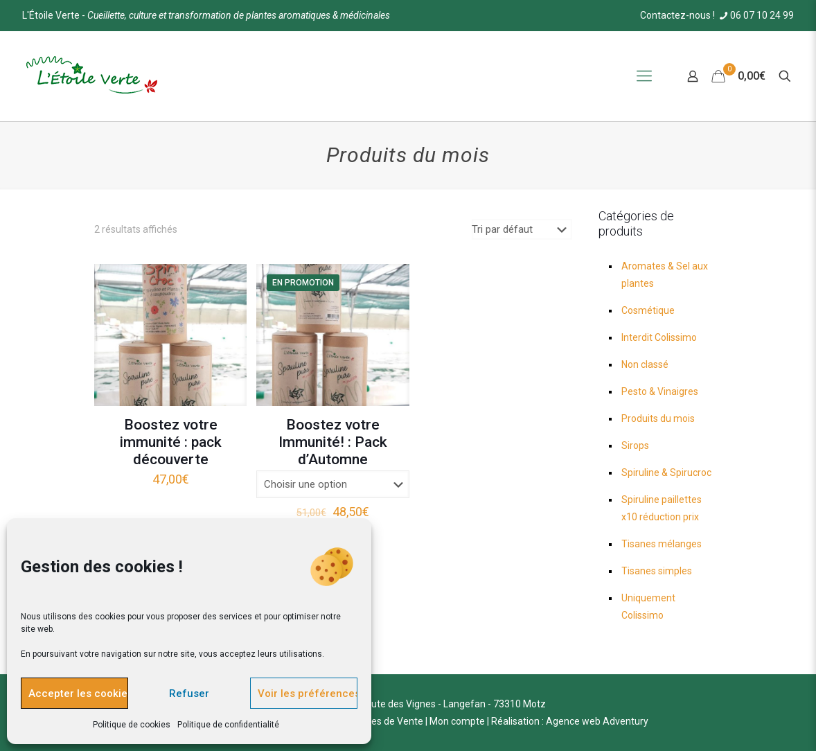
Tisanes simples (656, 570)
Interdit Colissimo (659, 337)
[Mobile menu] (644, 76)
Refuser (189, 693)
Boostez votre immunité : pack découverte (171, 442)
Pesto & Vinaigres (659, 391)
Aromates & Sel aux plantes (664, 274)
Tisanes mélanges (661, 543)
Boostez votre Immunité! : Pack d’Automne (332, 442)
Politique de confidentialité (228, 725)
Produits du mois (658, 418)
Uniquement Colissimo (648, 606)
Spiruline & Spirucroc (666, 472)
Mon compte (457, 721)
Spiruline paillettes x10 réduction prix (661, 508)
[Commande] (522, 229)
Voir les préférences (307, 693)
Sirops (635, 445)
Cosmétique (648, 310)
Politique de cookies (131, 725)
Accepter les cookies (78, 693)
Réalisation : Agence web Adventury (569, 721)
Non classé (644, 364)
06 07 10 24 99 (756, 15)
